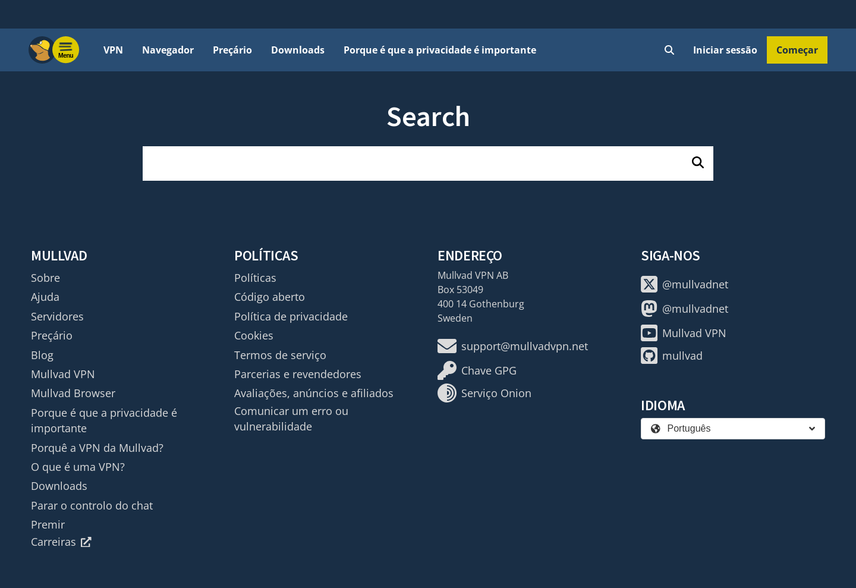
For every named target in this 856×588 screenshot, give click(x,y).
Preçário (232, 49)
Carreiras (61, 541)
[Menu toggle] (66, 50)
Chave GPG (477, 370)
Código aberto (269, 297)
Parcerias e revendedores (297, 374)
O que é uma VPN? (78, 467)
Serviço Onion (484, 393)
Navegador (168, 49)
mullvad (672, 355)
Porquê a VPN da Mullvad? (97, 448)
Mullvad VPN (63, 374)
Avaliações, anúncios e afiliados (314, 393)
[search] (428, 163)
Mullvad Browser (73, 393)
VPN (113, 49)
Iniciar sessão (725, 49)
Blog (42, 355)
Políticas (255, 278)
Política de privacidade (291, 316)
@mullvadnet (684, 284)
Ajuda (45, 297)
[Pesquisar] (697, 163)
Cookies (253, 335)
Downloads (298, 49)
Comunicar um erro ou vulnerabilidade (291, 418)
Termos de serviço (280, 355)
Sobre (45, 278)
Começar (797, 49)
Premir (48, 524)
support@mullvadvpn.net (513, 346)
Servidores (57, 316)
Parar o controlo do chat (92, 505)
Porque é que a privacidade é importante (440, 49)
